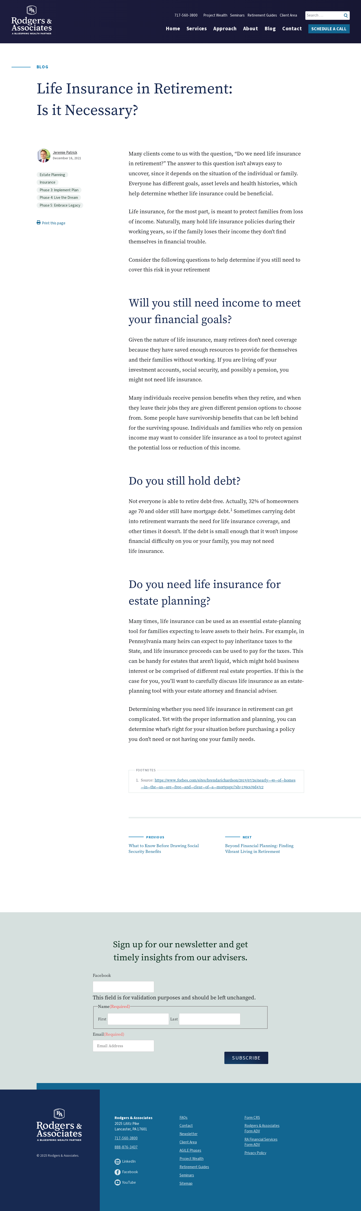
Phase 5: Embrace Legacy (60, 205)
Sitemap (186, 1183)
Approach (225, 28)
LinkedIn (125, 1162)
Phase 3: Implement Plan (59, 190)
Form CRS (252, 1117)
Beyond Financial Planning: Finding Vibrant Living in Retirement (259, 849)
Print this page (51, 223)
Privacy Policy (255, 1153)
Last (174, 1019)
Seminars (237, 15)
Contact (292, 28)
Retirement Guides (262, 15)
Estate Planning (52, 175)
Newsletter (188, 1134)
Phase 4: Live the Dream (59, 197)
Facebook (102, 975)
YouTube (125, 1182)
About (250, 28)
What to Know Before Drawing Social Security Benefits (164, 849)
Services (197, 28)
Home (173, 28)
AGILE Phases (190, 1150)
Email (108, 1034)
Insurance (47, 182)
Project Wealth (215, 15)
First (102, 1019)
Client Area (288, 15)
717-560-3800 (186, 15)
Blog (270, 28)
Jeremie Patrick (65, 152)
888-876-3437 (126, 1147)
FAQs (183, 1117)
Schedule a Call (329, 29)
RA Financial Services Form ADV (261, 1142)
